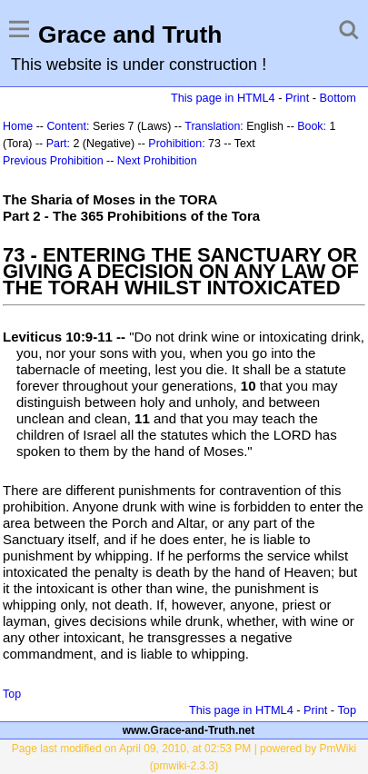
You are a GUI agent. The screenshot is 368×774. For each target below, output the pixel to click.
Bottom (338, 97)
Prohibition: (176, 143)
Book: (311, 126)
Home (18, 126)
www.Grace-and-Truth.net (189, 730)
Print (297, 97)
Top (12, 694)
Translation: (214, 126)
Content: (67, 126)
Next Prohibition (157, 160)
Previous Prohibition (53, 160)
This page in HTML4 (223, 97)
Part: (58, 143)
